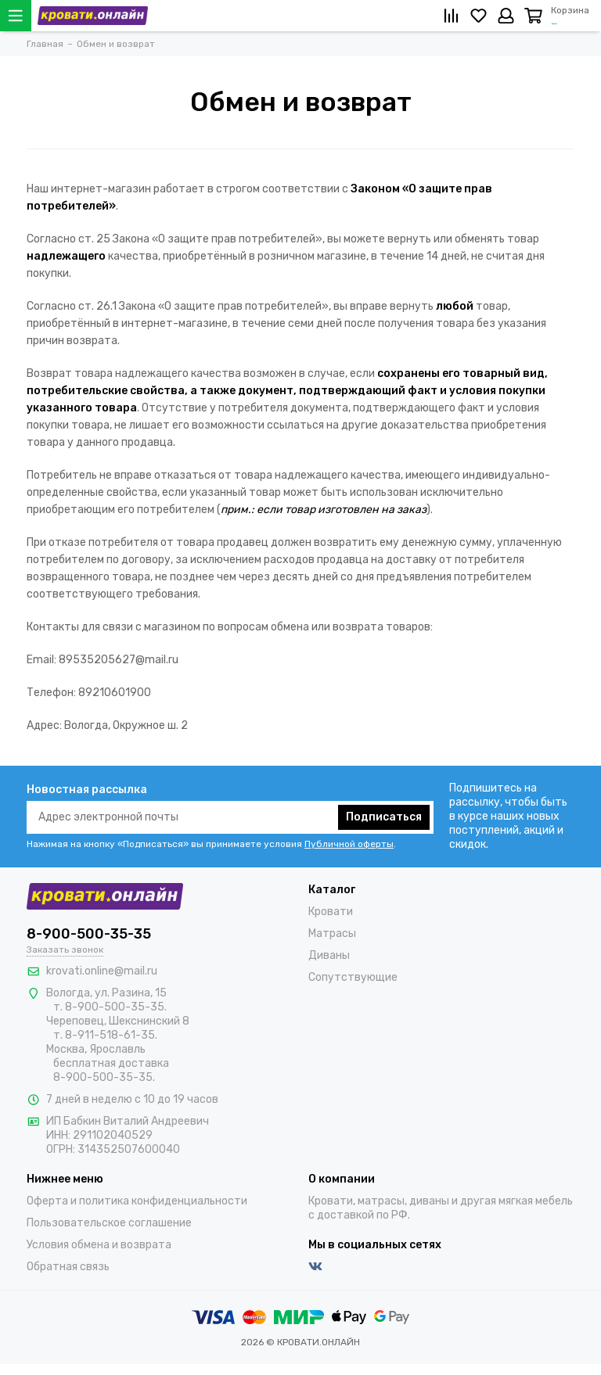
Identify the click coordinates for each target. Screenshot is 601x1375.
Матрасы (332, 933)
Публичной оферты (349, 843)
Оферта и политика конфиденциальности (137, 1201)
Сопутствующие (353, 977)
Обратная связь (68, 1266)
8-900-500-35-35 (89, 933)
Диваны (329, 955)
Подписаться (384, 817)
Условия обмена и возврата (99, 1244)
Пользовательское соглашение (109, 1223)
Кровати (330, 911)
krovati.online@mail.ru (101, 971)
